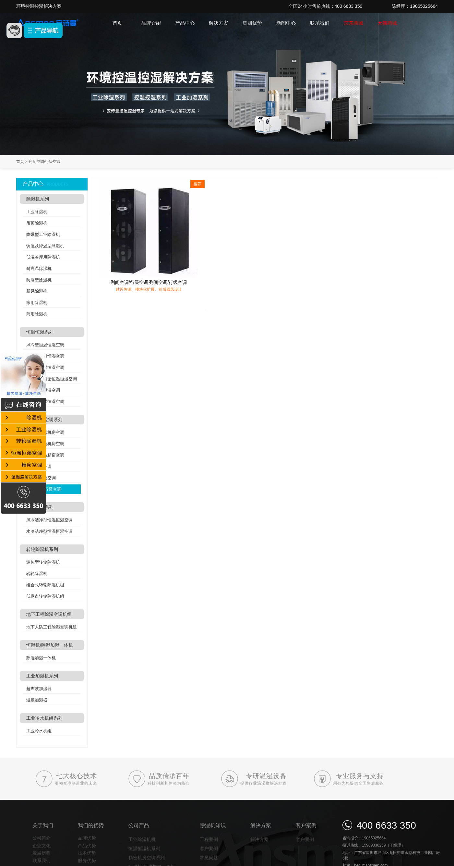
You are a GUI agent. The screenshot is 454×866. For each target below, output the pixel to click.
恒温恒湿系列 (40, 332)
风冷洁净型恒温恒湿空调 (49, 520)
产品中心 (185, 23)
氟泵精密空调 (39, 466)
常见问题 (209, 857)
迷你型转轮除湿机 (43, 562)
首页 (117, 23)
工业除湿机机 (142, 839)
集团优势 (252, 23)
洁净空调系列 (40, 507)
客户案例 (209, 848)
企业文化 (41, 845)
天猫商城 (387, 23)
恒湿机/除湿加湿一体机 (49, 645)
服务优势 (87, 860)
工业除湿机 (36, 211)
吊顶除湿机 (36, 223)
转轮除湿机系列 (42, 549)
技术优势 (87, 853)
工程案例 (209, 839)
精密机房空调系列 (44, 419)
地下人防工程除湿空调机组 (51, 627)
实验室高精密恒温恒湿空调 (51, 378)
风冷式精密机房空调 (45, 432)
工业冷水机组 (39, 730)
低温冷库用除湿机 (43, 257)
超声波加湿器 (39, 688)
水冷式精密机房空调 (45, 443)
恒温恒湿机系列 (144, 848)
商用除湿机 (36, 313)
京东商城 (353, 23)
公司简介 (41, 837)
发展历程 (41, 853)
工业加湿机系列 (42, 675)
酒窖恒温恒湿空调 (43, 390)
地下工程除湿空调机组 (49, 614)
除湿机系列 (37, 198)
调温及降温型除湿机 (45, 245)
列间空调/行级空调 (43, 489)
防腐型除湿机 (39, 279)
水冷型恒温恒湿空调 (45, 356)
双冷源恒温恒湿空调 (45, 401)
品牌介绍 (151, 23)
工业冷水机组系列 (44, 718)
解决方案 (218, 23)
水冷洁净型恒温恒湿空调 (49, 531)
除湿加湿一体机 (41, 657)
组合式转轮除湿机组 (45, 584)
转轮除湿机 (36, 573)
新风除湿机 (36, 291)
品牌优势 (87, 837)
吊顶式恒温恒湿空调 (45, 367)
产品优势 (87, 845)
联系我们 (319, 23)
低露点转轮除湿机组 (45, 596)
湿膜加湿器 (36, 700)
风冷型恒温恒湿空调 (45, 344)
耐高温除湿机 (39, 268)
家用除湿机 (36, 302)
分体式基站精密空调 (45, 455)
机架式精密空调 (41, 477)
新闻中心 (286, 23)
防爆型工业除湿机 (43, 234)
